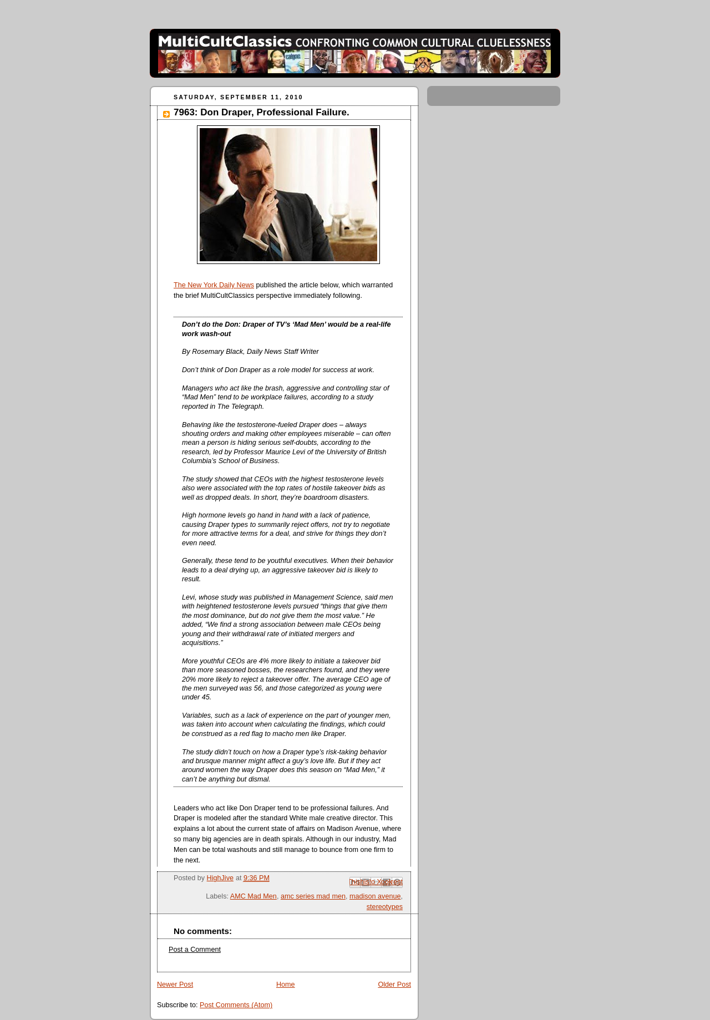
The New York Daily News (214, 285)
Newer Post (175, 984)
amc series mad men (313, 896)
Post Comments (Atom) (236, 1005)
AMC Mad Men (253, 896)
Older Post (394, 984)
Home (285, 984)
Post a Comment (195, 949)
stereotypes (385, 907)
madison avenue (375, 896)
